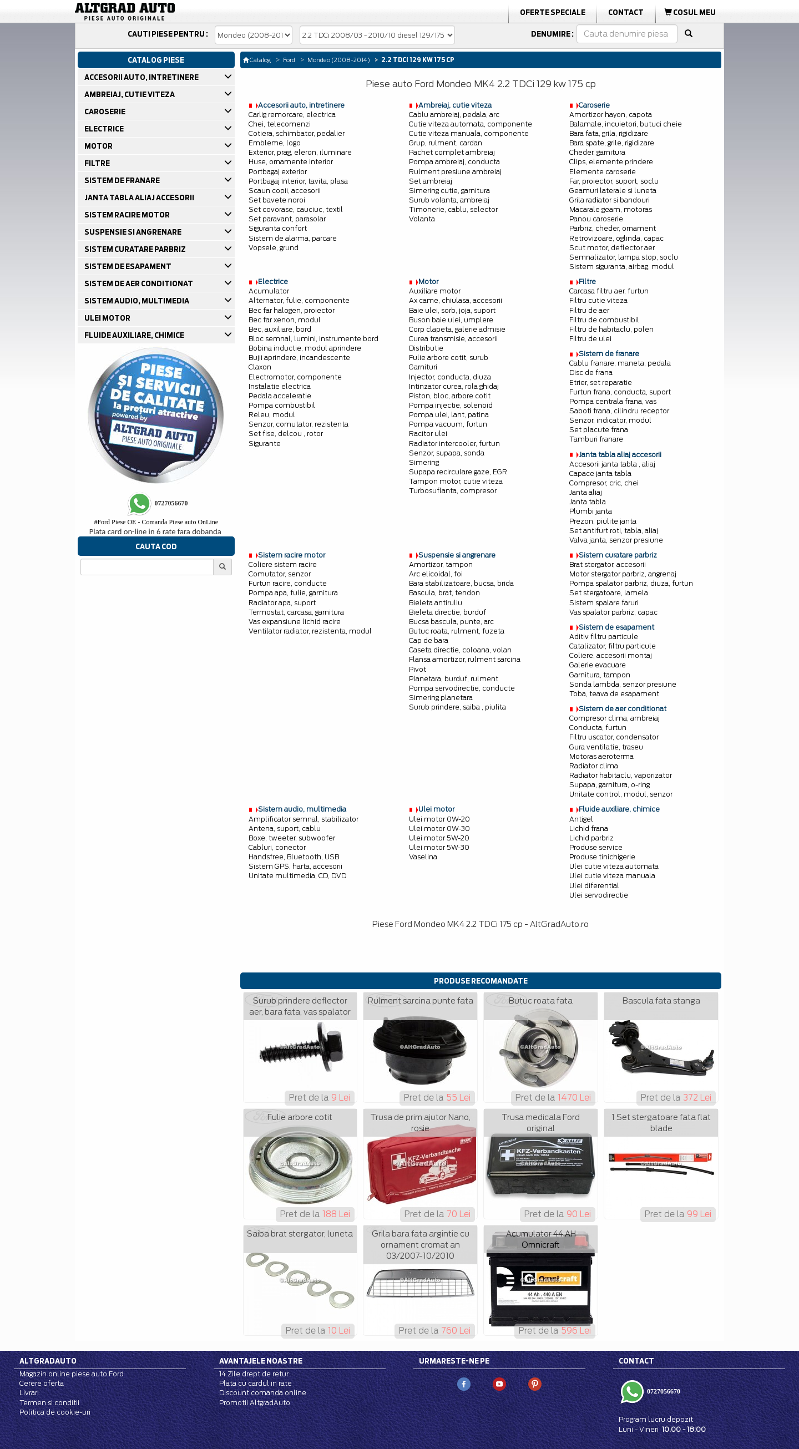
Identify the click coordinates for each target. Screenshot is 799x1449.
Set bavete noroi (277, 200)
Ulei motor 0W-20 (439, 819)
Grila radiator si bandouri (609, 200)
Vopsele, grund (274, 248)
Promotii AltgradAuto (254, 1403)
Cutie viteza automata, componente (470, 124)
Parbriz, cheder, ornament (612, 228)
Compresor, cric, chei (604, 483)
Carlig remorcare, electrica (292, 114)
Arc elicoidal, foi (436, 574)
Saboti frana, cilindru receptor (619, 411)
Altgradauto (48, 1360)
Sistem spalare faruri (604, 603)
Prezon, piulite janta (602, 521)
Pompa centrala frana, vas (612, 401)
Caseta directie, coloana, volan (460, 650)
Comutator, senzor (280, 574)
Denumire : (552, 33)
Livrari (29, 1393)
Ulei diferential (594, 885)
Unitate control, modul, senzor (620, 794)
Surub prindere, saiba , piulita (457, 707)
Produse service (596, 847)
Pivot (417, 669)
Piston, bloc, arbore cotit (449, 396)
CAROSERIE (105, 111)
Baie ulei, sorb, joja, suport (452, 310)
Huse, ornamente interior (291, 162)
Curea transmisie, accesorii (453, 339)
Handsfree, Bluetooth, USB (294, 857)
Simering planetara (441, 697)
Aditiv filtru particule (603, 636)
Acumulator (269, 291)
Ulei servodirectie (598, 895)
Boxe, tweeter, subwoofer (292, 838)
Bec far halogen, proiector (292, 310)
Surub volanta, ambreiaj (449, 200)
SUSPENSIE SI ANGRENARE (133, 231)
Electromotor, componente (295, 377)
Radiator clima (593, 766)
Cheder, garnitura (597, 152)
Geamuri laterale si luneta (612, 190)
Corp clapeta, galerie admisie (457, 329)
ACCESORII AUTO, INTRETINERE (142, 77)
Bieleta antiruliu (435, 603)
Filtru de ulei (590, 339)
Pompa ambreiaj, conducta (454, 162)
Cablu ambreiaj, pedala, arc (454, 114)
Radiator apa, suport (282, 603)
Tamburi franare (596, 439)
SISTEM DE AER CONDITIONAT (139, 283)
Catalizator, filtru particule (612, 646)
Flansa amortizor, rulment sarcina (464, 659)
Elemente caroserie (602, 172)
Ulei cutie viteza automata (614, 866)
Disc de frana (591, 372)
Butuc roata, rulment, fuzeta (456, 631)
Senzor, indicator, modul (610, 420)
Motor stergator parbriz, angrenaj (622, 574)
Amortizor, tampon (441, 564)
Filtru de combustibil (604, 320)
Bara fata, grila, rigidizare (608, 133)
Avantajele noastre (260, 1360)
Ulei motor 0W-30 (439, 828)
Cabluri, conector (277, 847)
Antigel (581, 819)
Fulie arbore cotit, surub (448, 357)
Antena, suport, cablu (285, 828)
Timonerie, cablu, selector (453, 209)
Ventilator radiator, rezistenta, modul (310, 631)
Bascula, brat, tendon (444, 593)
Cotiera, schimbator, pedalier (297, 133)
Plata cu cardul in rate (255, 1383)
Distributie (426, 348)
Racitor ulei (428, 433)
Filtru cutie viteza (598, 300)
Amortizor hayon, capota (610, 114)
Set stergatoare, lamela (608, 593)
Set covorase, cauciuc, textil (296, 209)
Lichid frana (588, 828)
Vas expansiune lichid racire (295, 621)
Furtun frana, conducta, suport (620, 392)
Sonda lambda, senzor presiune (622, 684)
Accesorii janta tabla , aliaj (612, 464)
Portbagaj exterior (278, 172)
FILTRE (98, 163)
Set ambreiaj (430, 181)
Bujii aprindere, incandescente (299, 357)
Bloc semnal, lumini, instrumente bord (313, 339)
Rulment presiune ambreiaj (455, 172)
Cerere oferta (41, 1383)
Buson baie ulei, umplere (451, 320)
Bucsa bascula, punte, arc (451, 621)
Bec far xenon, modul (285, 320)
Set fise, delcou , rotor (286, 433)
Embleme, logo (275, 143)
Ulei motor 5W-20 (439, 838)
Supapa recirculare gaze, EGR (458, 472)
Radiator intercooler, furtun (454, 443)
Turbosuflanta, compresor (453, 491)
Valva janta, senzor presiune (616, 540)
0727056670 (662, 1391)
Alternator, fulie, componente (299, 300)
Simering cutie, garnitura (449, 190)
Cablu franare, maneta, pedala (620, 363)
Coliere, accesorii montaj (610, 655)
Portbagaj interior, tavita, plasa (298, 181)
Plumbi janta (590, 511)
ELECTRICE (105, 128)
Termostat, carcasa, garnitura (296, 612)
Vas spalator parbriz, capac (613, 612)
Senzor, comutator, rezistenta (298, 424)
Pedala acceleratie (280, 396)
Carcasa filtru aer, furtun (609, 291)
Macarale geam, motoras (610, 209)
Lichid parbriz (591, 838)
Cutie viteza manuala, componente (469, 133)
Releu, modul (272, 415)
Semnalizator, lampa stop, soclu (623, 257)
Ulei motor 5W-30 (439, 847)
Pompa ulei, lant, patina (449, 415)
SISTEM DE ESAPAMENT (128, 266)
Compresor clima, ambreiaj (614, 718)
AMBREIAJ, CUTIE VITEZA (130, 94)
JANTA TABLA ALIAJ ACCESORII (140, 197)
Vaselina (423, 857)
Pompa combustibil (282, 405)
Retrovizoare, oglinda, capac (616, 238)
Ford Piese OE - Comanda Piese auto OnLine (156, 522)
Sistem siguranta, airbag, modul (621, 266)
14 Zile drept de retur (254, 1374)
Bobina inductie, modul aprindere (305, 348)
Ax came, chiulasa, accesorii (455, 300)
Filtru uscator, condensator (614, 737)
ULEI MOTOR (108, 317)
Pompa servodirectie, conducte (462, 688)
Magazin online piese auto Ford (71, 1374)
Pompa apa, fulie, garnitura (293, 593)
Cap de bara (428, 640)
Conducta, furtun (597, 727)
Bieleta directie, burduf (447, 612)
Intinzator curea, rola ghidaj (454, 386)
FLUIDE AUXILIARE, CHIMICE (135, 335)
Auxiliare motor (435, 291)
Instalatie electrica (280, 386)
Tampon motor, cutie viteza (456, 481)
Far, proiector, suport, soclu (614, 181)
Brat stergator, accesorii (607, 564)
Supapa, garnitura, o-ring (609, 785)
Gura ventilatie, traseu (606, 747)
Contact (626, 12)
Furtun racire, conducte (288, 583)
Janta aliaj (585, 492)
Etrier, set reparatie (600, 382)
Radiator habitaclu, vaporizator (620, 775)
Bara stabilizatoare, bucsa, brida (461, 583)
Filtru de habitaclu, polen (611, 329)
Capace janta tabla (600, 473)
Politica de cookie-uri (54, 1412)
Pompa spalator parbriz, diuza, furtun (631, 583)
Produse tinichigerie (602, 857)
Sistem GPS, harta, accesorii (295, 866)
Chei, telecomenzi (280, 124)
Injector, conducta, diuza (450, 377)
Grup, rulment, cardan (445, 143)
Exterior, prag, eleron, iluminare (300, 152)
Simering (424, 462)
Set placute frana (598, 429)
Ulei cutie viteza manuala (612, 876)
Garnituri (423, 367)
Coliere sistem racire (283, 564)
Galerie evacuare (597, 665)
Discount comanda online (262, 1393)
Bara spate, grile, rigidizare (611, 143)
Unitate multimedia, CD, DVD (297, 876)
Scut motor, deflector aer (612, 248)
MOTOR (99, 145)
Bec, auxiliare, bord (280, 329)
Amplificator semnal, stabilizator (303, 819)
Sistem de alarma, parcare (293, 238)
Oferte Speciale (552, 12)
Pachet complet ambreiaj (452, 152)
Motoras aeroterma (601, 756)
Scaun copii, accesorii (285, 190)
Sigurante (265, 443)
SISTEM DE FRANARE (123, 180)
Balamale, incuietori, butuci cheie (625, 124)
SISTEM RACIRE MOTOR (128, 214)
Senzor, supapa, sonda (446, 453)
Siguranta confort (278, 228)
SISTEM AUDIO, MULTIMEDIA (137, 300)
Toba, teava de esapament (614, 694)
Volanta (422, 219)
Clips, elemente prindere (611, 162)
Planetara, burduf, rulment (453, 679)
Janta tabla (587, 502)
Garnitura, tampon (599, 675)
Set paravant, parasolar (287, 219)
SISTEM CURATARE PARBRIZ (136, 249)
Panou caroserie (596, 219)
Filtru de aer (589, 310)
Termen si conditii (49, 1403)
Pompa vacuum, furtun (448, 424)
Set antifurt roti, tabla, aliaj (613, 530)
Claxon (260, 367)
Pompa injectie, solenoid (451, 405)
